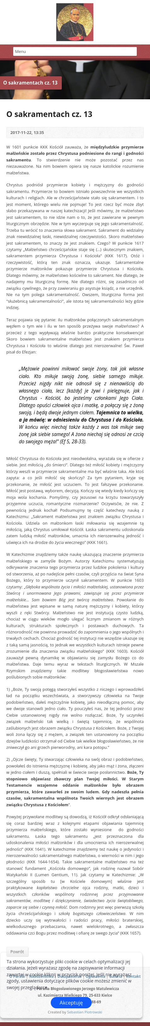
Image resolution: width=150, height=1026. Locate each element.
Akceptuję (71, 1002)
